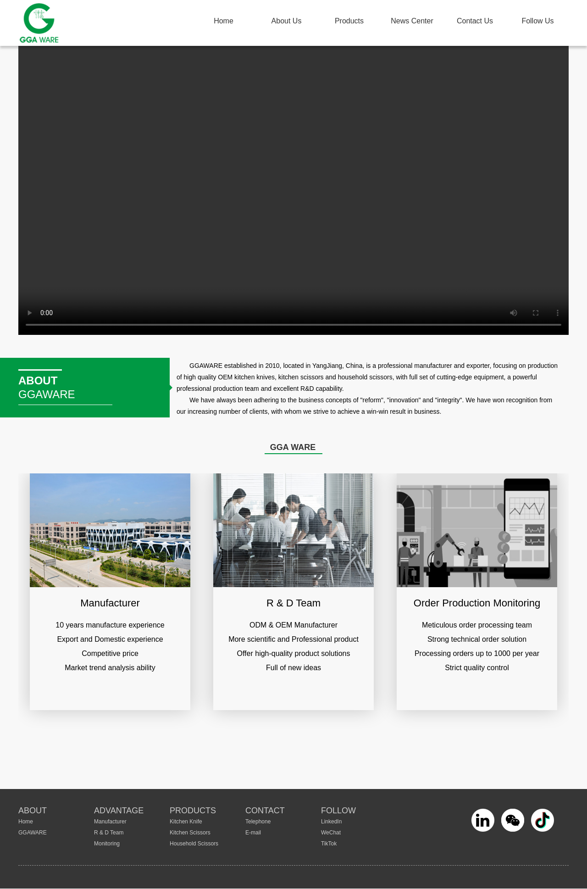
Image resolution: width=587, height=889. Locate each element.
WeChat (331, 832)
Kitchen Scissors (190, 832)
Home (25, 821)
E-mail (253, 832)
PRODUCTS (193, 810)
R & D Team (108, 832)
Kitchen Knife (186, 821)
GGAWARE (32, 832)
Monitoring (107, 843)
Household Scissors (194, 843)
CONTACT (265, 810)
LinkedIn (331, 821)
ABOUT (32, 810)
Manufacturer (110, 821)
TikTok (329, 843)
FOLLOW (338, 810)
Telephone (258, 821)
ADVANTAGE (119, 810)
